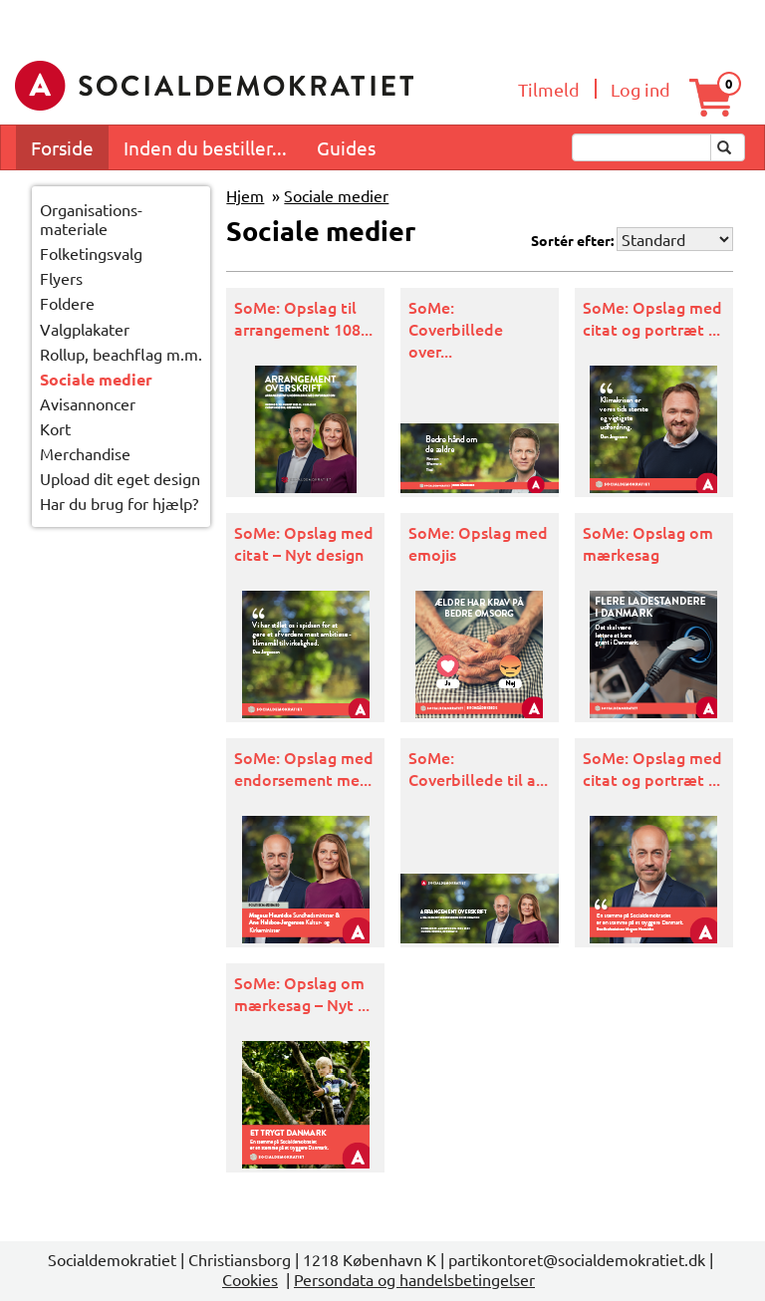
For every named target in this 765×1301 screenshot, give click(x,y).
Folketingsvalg (91, 253)
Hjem (245, 195)
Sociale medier (96, 379)
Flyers (61, 278)
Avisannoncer (87, 403)
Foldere (67, 303)
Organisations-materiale (91, 219)
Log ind (640, 89)
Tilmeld (549, 89)
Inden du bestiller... (205, 147)
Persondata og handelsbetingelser (414, 1279)
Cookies (250, 1279)
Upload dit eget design (120, 478)
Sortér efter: (572, 240)
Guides (346, 147)
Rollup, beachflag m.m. (121, 354)
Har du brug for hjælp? (119, 503)
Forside (62, 147)
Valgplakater (84, 329)
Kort (55, 428)
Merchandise (85, 453)
